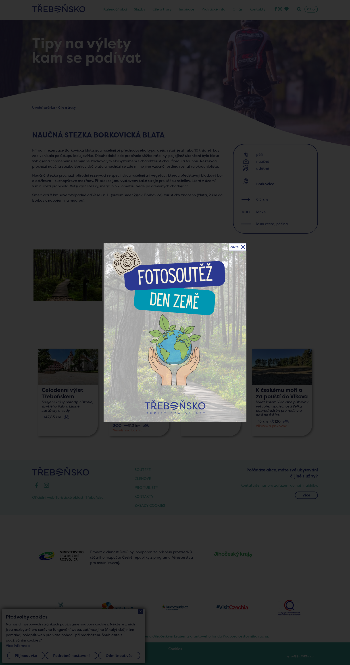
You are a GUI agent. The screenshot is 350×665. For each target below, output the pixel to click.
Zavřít (234, 247)
